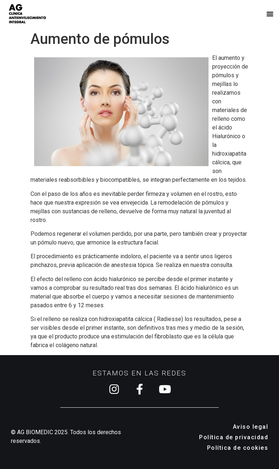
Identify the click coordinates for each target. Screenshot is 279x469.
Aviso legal (250, 426)
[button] (269, 13)
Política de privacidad (233, 437)
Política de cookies (237, 447)
